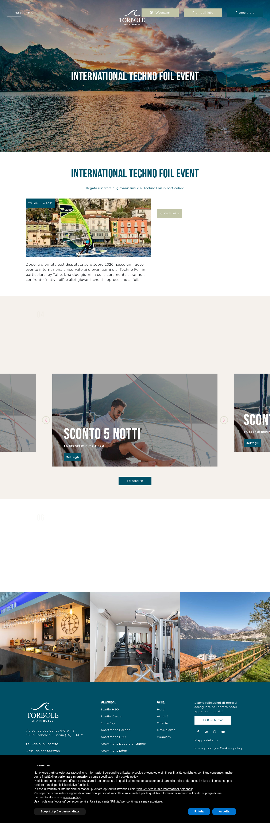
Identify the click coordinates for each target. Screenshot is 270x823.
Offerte (162, 723)
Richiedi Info (202, 13)
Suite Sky (108, 723)
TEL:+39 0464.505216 (42, 744)
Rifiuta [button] (199, 811)
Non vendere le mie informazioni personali (164, 789)
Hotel (161, 709)
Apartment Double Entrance (123, 743)
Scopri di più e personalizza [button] (59, 811)
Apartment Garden (116, 730)
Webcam (160, 13)
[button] (30, 13)
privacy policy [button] (72, 797)
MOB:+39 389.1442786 (43, 751)
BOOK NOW (213, 720)
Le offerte (135, 481)
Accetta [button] (224, 811)
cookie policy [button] (129, 776)
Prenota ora (245, 13)
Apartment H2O (113, 737)
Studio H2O (110, 709)
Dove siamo (166, 730)
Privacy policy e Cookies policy (218, 748)
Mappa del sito (206, 740)
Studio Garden (112, 716)
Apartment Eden (114, 750)
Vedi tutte (169, 213)
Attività (163, 716)
